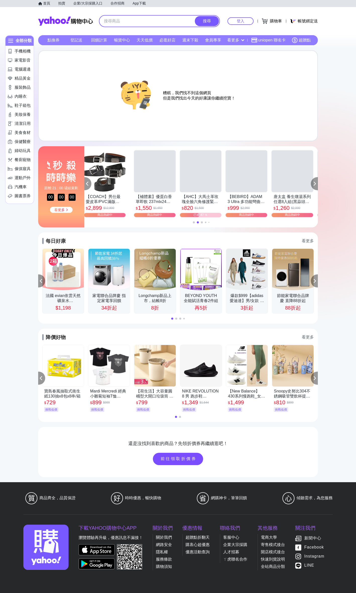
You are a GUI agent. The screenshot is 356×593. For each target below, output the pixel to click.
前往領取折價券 (179, 459)
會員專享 (213, 40)
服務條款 (164, 559)
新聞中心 (312, 538)
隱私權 (162, 552)
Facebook (314, 547)
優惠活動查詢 (198, 552)
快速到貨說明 (273, 559)
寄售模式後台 (273, 544)
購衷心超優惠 (198, 544)
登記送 (76, 40)
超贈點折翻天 (198, 537)
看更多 (235, 40)
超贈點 (301, 40)
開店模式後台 (273, 552)
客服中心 (231, 537)
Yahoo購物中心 (65, 21)
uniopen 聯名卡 (268, 40)
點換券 (53, 40)
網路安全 (164, 544)
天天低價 (145, 40)
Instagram (314, 556)
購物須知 (164, 566)
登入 (240, 21)
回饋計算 (99, 40)
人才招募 (231, 552)
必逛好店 (167, 40)
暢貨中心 (122, 40)
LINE (309, 565)
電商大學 (269, 537)
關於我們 (164, 537)
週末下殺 (190, 40)
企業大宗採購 (235, 544)
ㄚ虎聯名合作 (235, 559)
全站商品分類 (273, 566)
